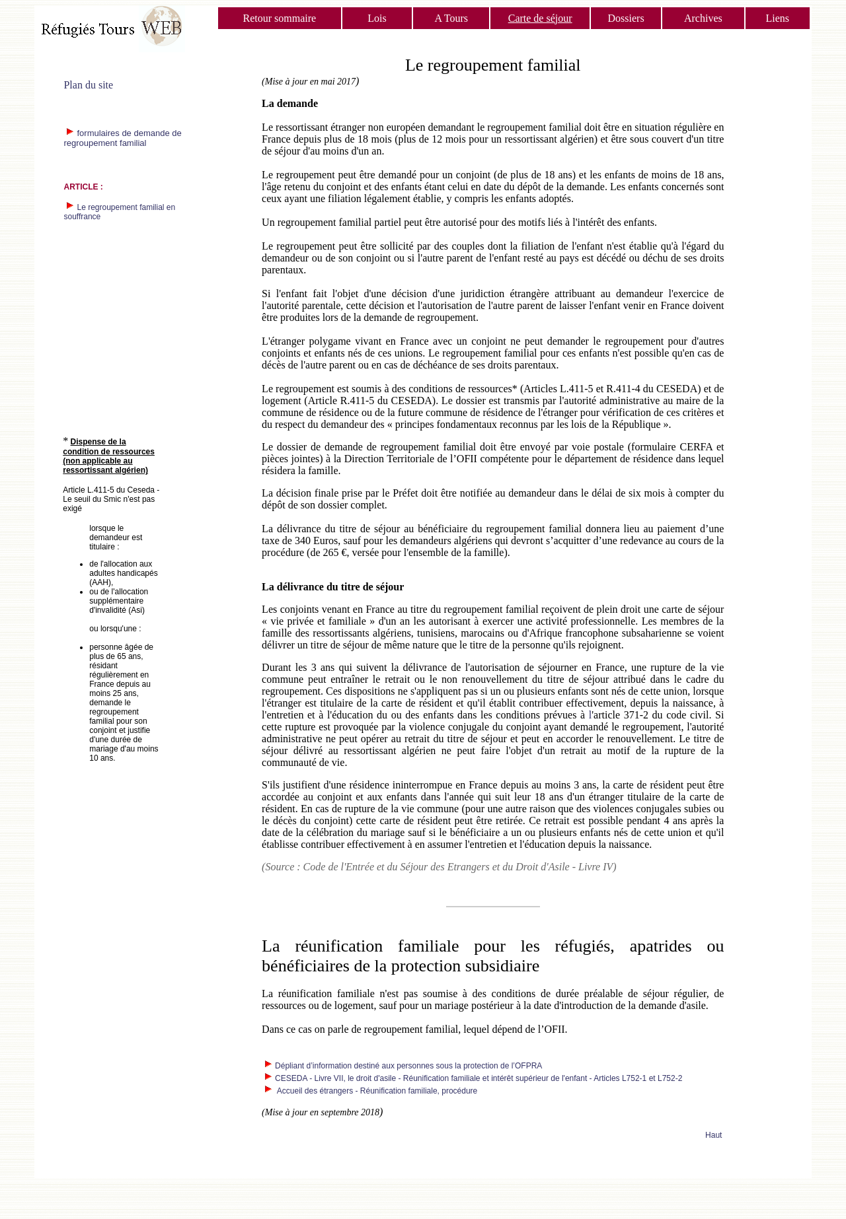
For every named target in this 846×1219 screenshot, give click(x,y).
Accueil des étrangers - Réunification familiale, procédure (376, 1091)
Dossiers (626, 18)
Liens (777, 18)
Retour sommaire (280, 18)
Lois (376, 18)
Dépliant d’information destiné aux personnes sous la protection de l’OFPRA (408, 1065)
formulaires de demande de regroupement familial (122, 138)
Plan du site (88, 84)
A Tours (451, 18)
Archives (703, 18)
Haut (713, 1135)
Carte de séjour (540, 18)
